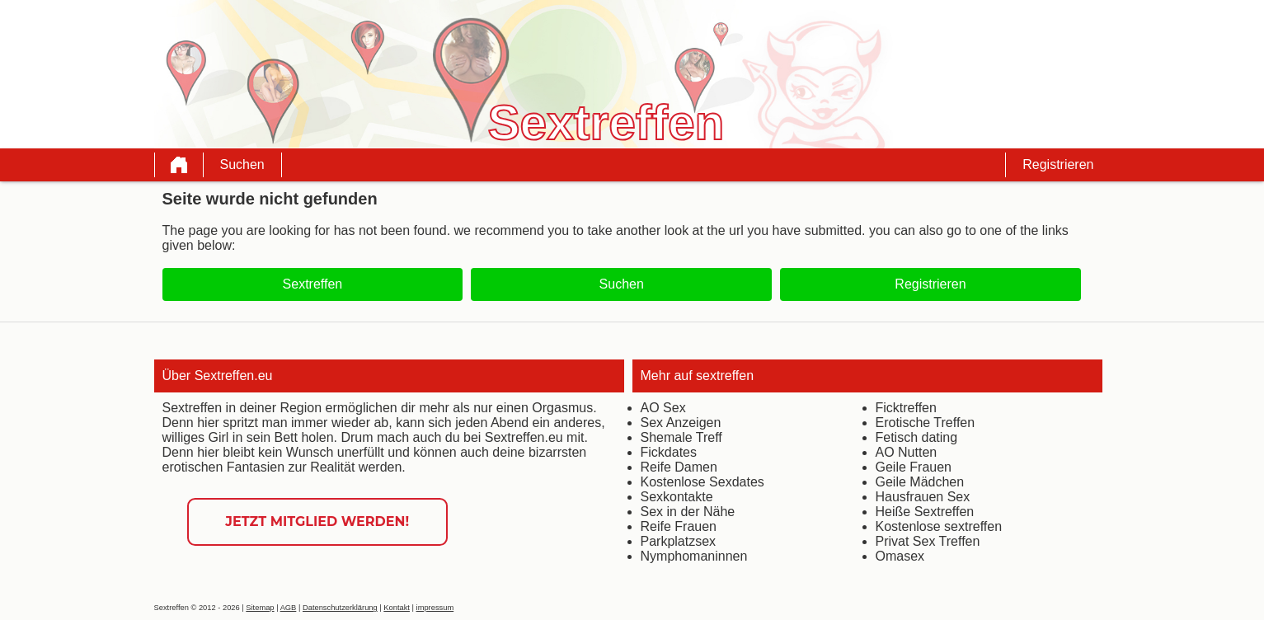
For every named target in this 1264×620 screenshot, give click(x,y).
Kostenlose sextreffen (939, 526)
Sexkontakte (677, 497)
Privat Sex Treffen (928, 541)
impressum (435, 608)
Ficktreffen (906, 408)
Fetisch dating (917, 437)
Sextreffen (313, 284)
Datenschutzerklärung (340, 608)
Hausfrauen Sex (923, 497)
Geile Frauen (914, 467)
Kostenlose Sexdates (702, 482)
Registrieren (1057, 164)
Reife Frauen (679, 526)
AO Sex (663, 408)
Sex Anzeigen (681, 423)
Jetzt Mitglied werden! (317, 521)
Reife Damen (679, 467)
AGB (288, 608)
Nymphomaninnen (694, 556)
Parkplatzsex (679, 541)
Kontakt (396, 608)
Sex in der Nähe (688, 512)
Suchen (242, 164)
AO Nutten (906, 452)
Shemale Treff (681, 437)
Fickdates (669, 452)
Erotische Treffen (925, 423)
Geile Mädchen (920, 482)
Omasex (900, 556)
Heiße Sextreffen (925, 512)
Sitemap (260, 608)
